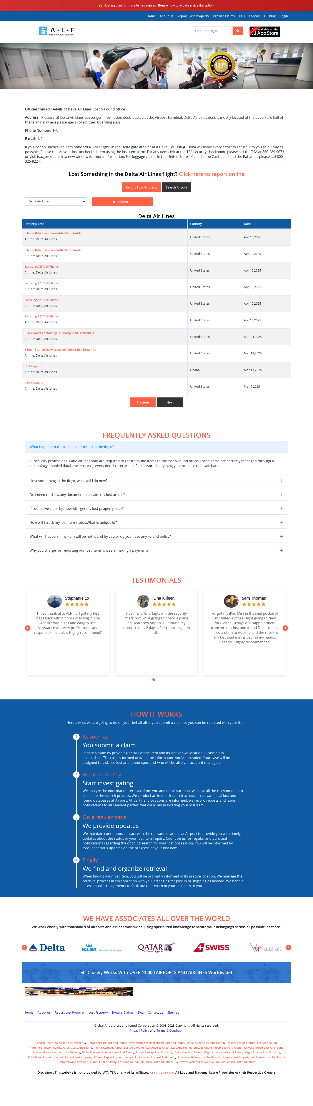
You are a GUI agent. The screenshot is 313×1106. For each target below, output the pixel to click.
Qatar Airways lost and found (78, 1062)
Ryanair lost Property (236, 1057)
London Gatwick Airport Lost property (56, 1052)
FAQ (242, 16)
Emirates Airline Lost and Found (155, 1057)
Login (284, 16)
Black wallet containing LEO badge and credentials (59, 333)
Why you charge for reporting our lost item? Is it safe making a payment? (89, 550)
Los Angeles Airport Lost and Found (168, 1047)
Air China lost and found (156, 1062)
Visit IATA (155, 1072)
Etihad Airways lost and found (118, 1062)
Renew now (166, 5)
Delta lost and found (188, 1052)
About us (166, 16)
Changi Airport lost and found (113, 1057)
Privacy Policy (139, 1031)
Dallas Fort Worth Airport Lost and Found (107, 1052)
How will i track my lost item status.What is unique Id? (73, 522)
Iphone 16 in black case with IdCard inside (53, 233)
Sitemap (173, 1012)
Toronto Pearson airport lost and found (251, 1043)
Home (151, 16)
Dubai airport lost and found (205, 1043)
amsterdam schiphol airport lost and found (156, 1043)
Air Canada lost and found (238, 1062)
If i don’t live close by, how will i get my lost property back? (77, 508)
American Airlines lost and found (199, 1057)
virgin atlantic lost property (262, 1052)
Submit (114, 201)
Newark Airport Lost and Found (263, 1047)
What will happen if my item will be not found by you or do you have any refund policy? (100, 536)
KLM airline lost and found (45, 1057)
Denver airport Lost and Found (107, 1043)
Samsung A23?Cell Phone (41, 267)
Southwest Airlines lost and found (197, 1062)
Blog (272, 16)
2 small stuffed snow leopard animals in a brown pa (60, 350)
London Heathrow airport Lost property (60, 1043)
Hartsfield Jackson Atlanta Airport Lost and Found (61, 1047)
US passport (33, 366)
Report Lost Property (193, 16)
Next (170, 402)
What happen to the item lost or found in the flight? (72, 446)
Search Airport (176, 187)
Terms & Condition (169, 1031)
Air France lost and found (268, 1057)
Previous (143, 402)
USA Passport (34, 383)
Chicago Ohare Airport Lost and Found (217, 1047)
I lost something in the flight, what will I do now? (68, 480)
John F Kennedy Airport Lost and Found (119, 1047)
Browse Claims (224, 16)
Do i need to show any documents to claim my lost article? (77, 494)
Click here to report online (212, 173)
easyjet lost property (78, 1057)
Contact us (257, 16)
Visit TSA (168, 1072)
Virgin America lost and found (223, 1052)
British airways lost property (154, 1052)
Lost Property (98, 1012)
